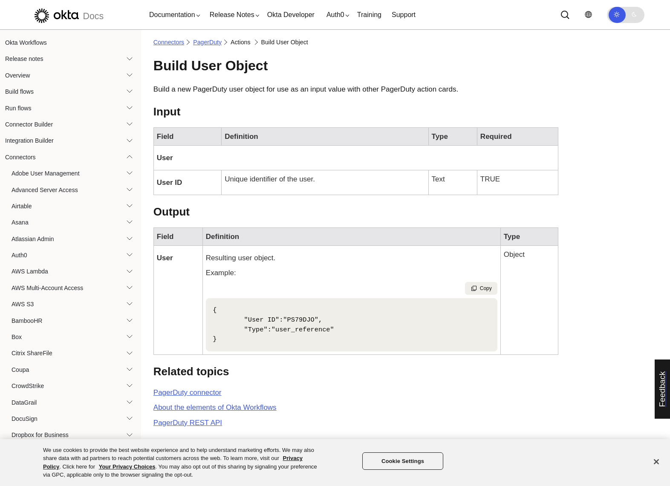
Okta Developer (291, 14)
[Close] (656, 461)
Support (404, 14)
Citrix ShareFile (32, 353)
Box (17, 337)
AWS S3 (23, 304)
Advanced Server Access (45, 190)
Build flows (19, 91)
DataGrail (24, 402)
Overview (17, 75)
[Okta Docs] (68, 14)
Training (369, 14)
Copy (481, 288)
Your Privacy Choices (127, 466)
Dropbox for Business (40, 434)
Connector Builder (29, 124)
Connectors (20, 157)
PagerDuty (207, 42)
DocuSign (25, 418)
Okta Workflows (26, 42)
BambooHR (27, 320)
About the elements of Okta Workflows (215, 407)
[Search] (565, 15)
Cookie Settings (402, 461)
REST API (187, 423)
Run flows (18, 108)
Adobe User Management (46, 173)
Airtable (22, 206)
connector (187, 392)
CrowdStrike (28, 385)
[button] (172, 15)
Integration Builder (29, 140)
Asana (20, 222)
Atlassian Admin (33, 239)
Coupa (20, 369)
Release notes (24, 58)
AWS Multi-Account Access (47, 288)
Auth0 (19, 255)
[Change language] (588, 15)
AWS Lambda (30, 271)
